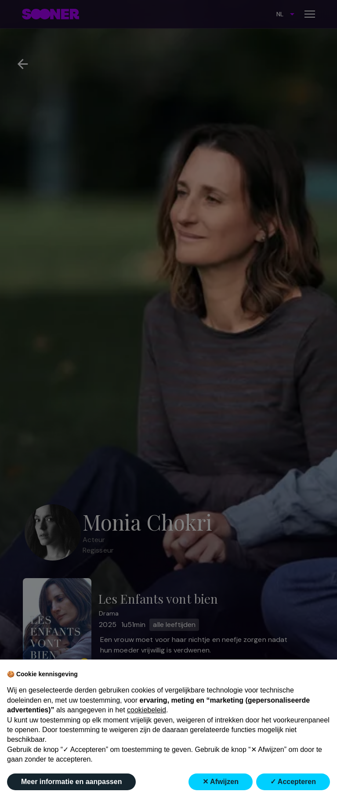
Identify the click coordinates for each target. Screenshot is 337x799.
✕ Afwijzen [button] (221, 781)
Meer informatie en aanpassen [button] (71, 781)
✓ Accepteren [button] (293, 781)
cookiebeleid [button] (146, 710)
